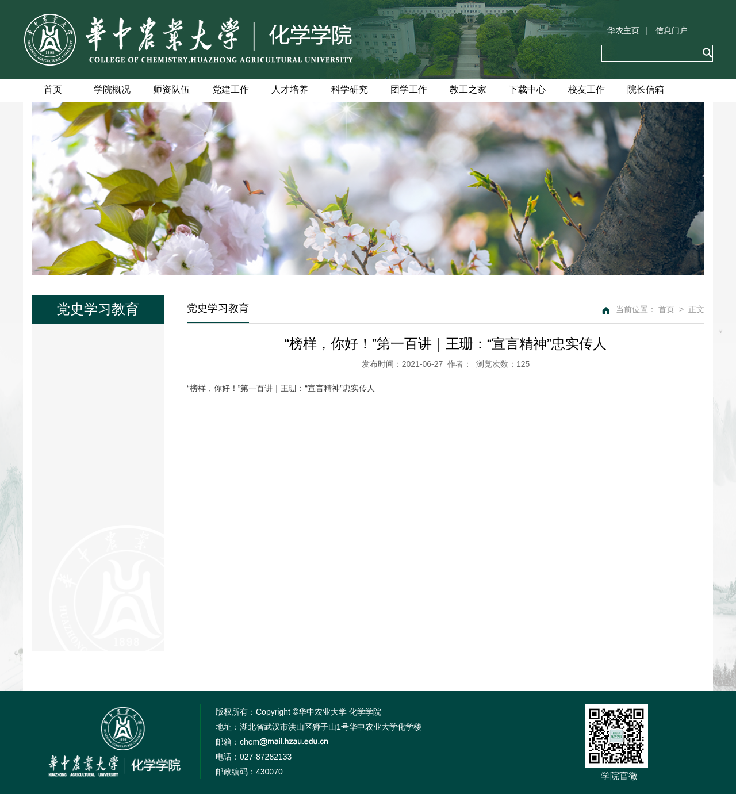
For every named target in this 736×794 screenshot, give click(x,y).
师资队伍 (171, 89)
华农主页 (623, 30)
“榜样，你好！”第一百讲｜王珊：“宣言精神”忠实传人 (281, 388)
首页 (53, 89)
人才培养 (289, 89)
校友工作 (586, 89)
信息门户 (672, 30)
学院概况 (112, 89)
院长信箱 (645, 89)
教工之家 (468, 89)
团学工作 (408, 89)
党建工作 (230, 89)
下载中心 (527, 89)
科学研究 (349, 89)
